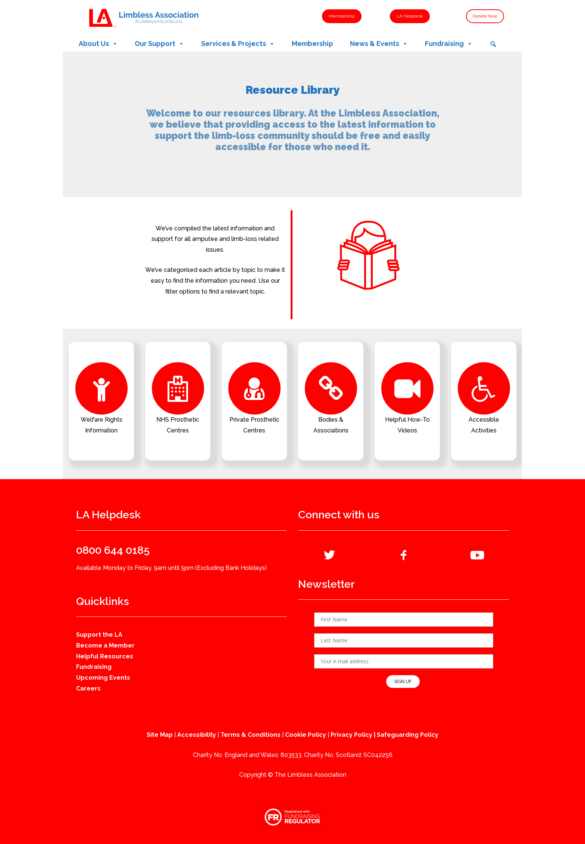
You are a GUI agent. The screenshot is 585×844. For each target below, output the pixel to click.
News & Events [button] (379, 43)
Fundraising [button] (449, 43)
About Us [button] (98, 43)
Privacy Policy (351, 734)
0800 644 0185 (113, 550)
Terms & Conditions (250, 734)
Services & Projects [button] (238, 43)
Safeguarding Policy (407, 734)
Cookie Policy (305, 734)
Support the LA (99, 634)
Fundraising (94, 666)
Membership (312, 43)
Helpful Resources (104, 656)
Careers (88, 688)
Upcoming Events (103, 677)
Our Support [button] (159, 43)
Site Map (160, 734)
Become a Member (105, 645)
